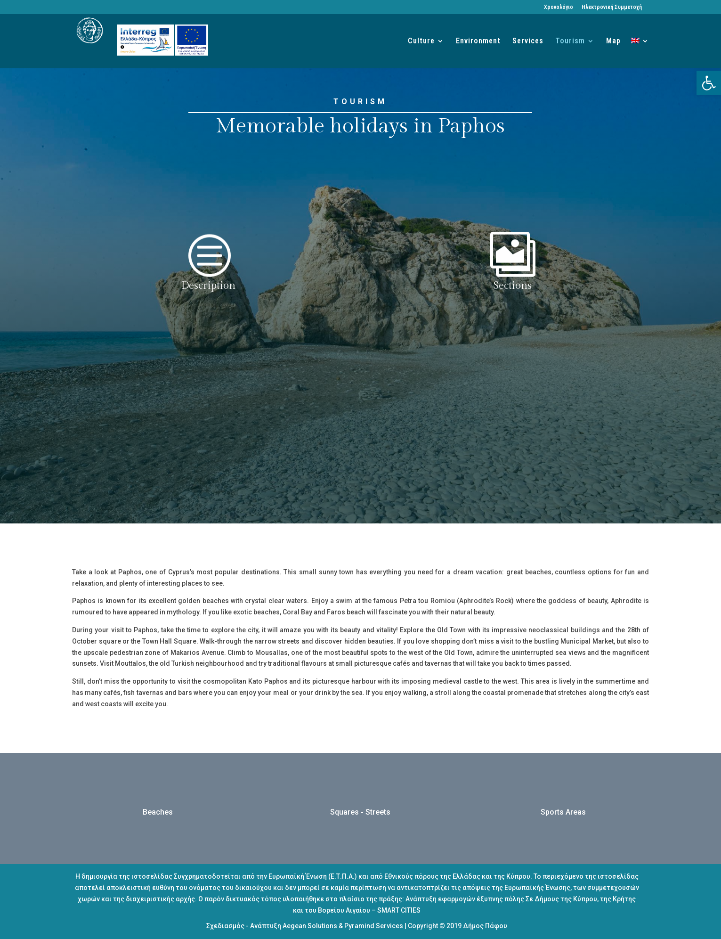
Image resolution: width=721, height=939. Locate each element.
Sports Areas (563, 812)
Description (208, 285)
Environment (478, 41)
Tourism (570, 41)
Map (613, 41)
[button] (709, 83)
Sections (513, 285)
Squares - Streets (360, 812)
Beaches (158, 812)
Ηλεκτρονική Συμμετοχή (612, 7)
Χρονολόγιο (558, 7)
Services (527, 41)
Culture (421, 41)
